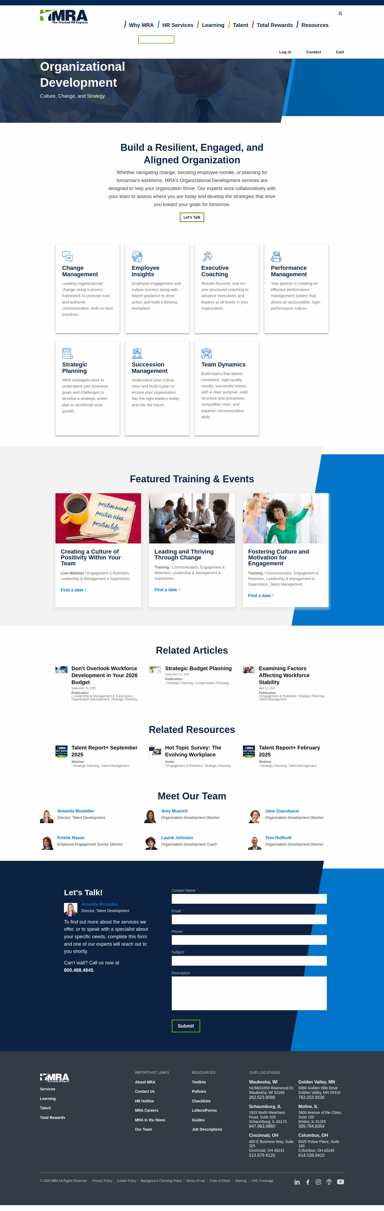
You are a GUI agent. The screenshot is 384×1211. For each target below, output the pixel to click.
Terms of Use (195, 1181)
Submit (254, 6)
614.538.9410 (311, 1155)
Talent (240, 31)
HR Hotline (144, 1101)
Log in (299, 21)
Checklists (201, 1101)
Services (47, 1089)
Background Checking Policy (161, 1181)
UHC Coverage (262, 1181)
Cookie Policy (126, 1181)
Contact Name (183, 890)
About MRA (145, 1082)
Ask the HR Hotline (325, 7)
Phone (177, 931)
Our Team (143, 1129)
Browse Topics (282, 6)
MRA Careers (146, 1110)
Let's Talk (192, 217)
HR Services (178, 31)
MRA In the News (150, 1120)
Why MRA (141, 31)
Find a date (72, 590)
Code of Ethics (220, 1181)
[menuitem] (141, 32)
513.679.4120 (262, 1155)
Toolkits (199, 1082)
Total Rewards (275, 31)
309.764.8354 (311, 1126)
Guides (198, 1120)
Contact (319, 21)
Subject (178, 952)
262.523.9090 (262, 1097)
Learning (213, 31)
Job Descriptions (207, 1129)
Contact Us (145, 1091)
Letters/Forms (204, 1110)
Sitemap (241, 1181)
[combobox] (225, 6)
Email (176, 911)
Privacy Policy (102, 1181)
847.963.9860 (262, 1126)
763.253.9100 (311, 1097)
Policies (199, 1091)
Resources (315, 31)
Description (181, 973)
